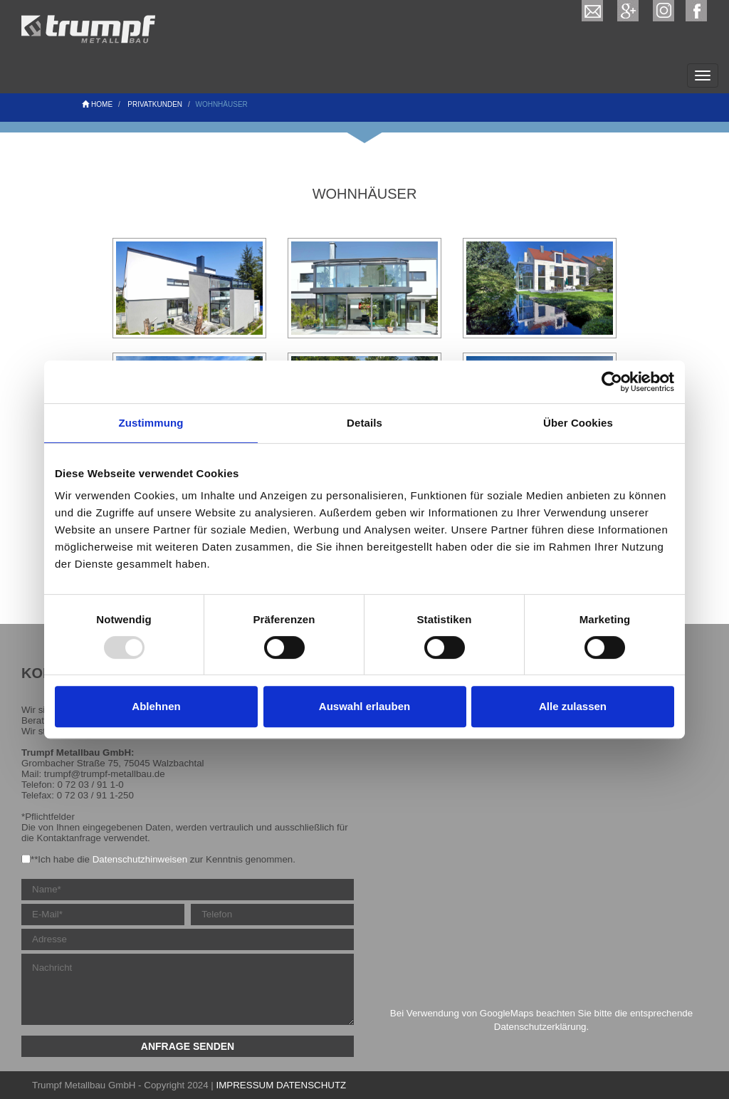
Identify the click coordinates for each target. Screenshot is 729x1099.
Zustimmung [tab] (151, 423)
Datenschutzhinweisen (140, 859)
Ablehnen (156, 706)
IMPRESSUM (245, 1085)
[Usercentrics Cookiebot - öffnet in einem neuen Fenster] (612, 381)
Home (97, 104)
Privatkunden (154, 104)
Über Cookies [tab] (578, 423)
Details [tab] (364, 423)
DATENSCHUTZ (311, 1085)
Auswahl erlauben (364, 706)
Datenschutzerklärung (540, 1026)
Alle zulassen (573, 706)
